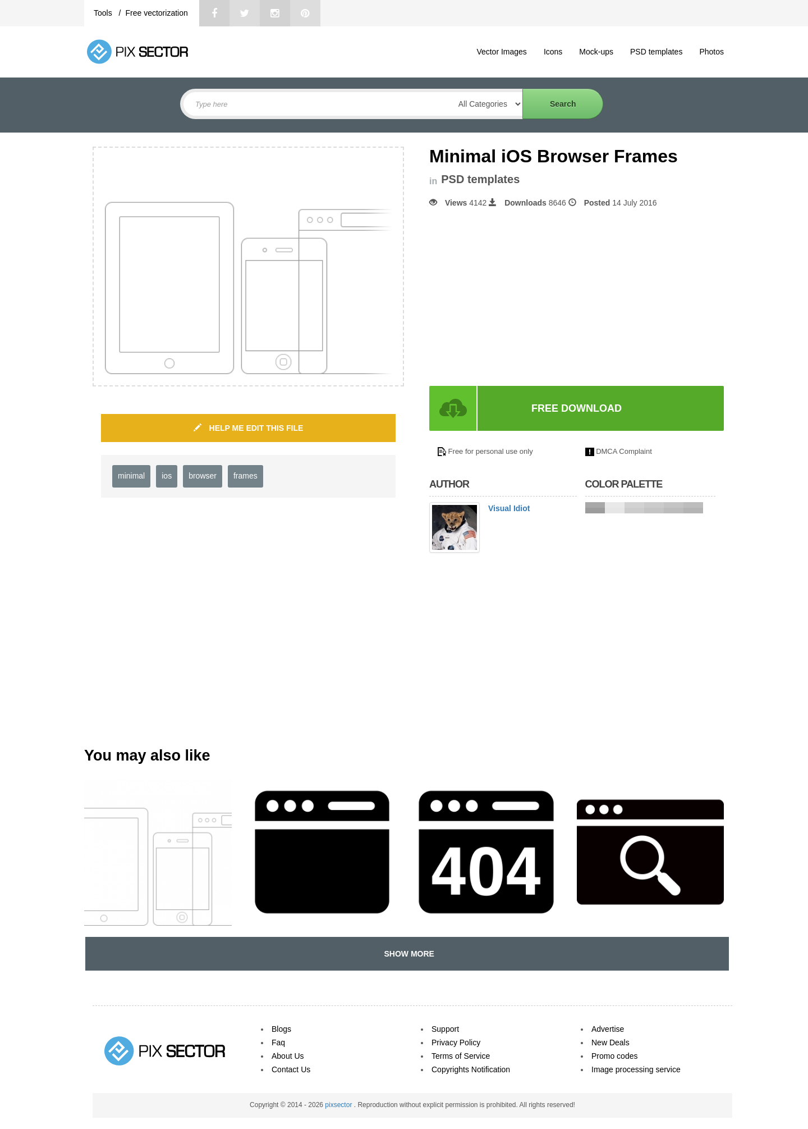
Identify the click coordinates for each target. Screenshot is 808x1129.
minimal (131, 475)
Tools (104, 12)
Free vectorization (156, 12)
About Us (288, 1055)
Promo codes (614, 1055)
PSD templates (656, 51)
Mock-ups (596, 51)
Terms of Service (460, 1055)
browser (203, 475)
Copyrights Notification (470, 1069)
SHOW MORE (407, 953)
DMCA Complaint (624, 451)
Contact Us (291, 1069)
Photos (711, 51)
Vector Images (501, 51)
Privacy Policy (455, 1042)
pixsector (339, 1105)
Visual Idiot (509, 508)
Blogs (281, 1029)
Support (445, 1029)
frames (245, 475)
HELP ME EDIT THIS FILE (249, 428)
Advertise (607, 1029)
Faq (278, 1042)
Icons (553, 51)
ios (167, 475)
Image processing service (636, 1069)
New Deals (610, 1042)
